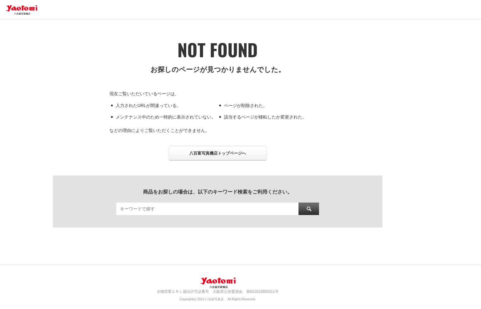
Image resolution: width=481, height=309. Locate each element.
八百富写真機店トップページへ (217, 153)
